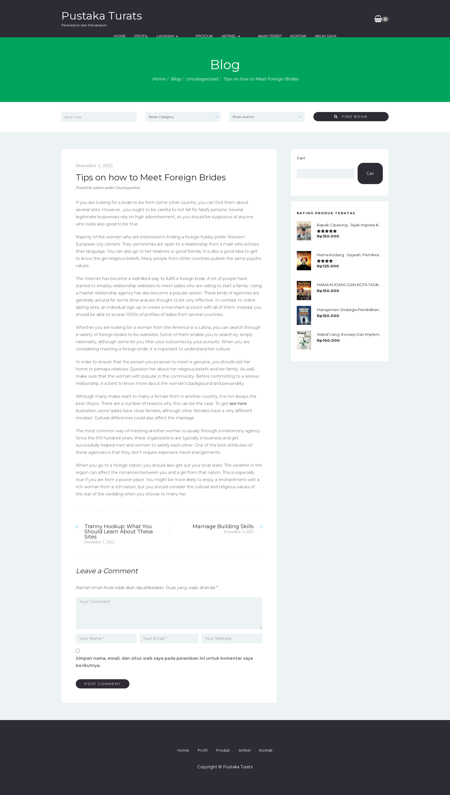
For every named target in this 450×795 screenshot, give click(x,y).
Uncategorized (202, 79)
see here (238, 403)
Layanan (206, 18)
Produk (234, 18)
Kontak (319, 18)
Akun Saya (347, 18)
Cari (301, 158)
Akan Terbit (291, 18)
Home (159, 18)
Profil (180, 18)
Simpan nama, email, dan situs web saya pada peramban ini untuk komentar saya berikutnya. (164, 662)
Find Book (351, 116)
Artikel (261, 18)
